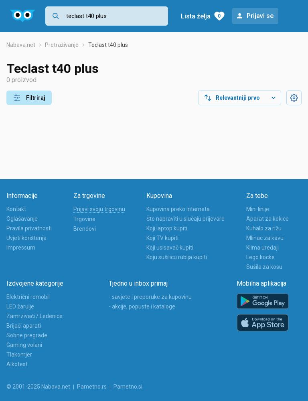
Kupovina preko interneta (178, 209)
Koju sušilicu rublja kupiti (176, 257)
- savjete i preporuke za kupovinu (150, 297)
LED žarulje (20, 306)
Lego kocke (260, 257)
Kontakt (16, 209)
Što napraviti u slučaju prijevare (185, 219)
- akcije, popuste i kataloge (142, 306)
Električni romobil (28, 297)
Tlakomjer (19, 354)
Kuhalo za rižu (264, 228)
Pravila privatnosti (29, 228)
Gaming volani (24, 345)
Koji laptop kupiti (166, 228)
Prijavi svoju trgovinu (99, 209)
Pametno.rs (92, 386)
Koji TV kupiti (162, 238)
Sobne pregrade (26, 335)
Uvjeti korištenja (26, 238)
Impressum (20, 247)
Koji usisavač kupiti (169, 247)
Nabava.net (20, 45)
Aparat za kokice (267, 219)
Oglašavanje (22, 219)
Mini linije (257, 209)
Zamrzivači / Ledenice (34, 316)
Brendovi (84, 229)
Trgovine (84, 219)
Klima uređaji (262, 247)
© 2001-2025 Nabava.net (38, 386)
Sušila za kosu (264, 267)
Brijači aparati (23, 325)
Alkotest (17, 364)
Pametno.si (127, 386)
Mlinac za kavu (265, 238)
